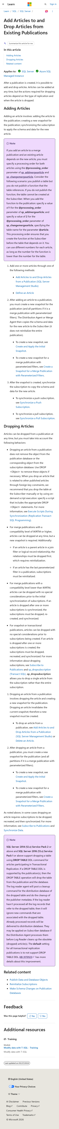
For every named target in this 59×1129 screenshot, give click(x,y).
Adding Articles (13, 55)
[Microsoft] (30, 4)
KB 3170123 (26, 957)
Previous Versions (31, 1101)
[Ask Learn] (47, 11)
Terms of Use (12, 1114)
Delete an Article (25, 740)
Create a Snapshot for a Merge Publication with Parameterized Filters (34, 371)
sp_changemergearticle (19, 176)
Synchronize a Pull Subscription (37, 418)
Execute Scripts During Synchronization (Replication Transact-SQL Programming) (31, 516)
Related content (14, 63)
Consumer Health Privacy (18, 1110)
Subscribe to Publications (36, 825)
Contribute (22, 1105)
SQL (14, 11)
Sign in (53, 4)
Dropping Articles (14, 59)
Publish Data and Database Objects (29, 979)
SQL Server (25, 11)
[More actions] (52, 11)
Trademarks (28, 1114)
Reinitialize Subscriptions (23, 984)
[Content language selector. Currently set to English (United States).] (20, 1079)
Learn (6, 11)
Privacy (34, 1105)
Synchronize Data (13, 830)
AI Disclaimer (12, 1101)
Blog (8, 1105)
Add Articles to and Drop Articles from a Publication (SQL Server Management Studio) (33, 281)
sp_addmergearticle (32, 172)
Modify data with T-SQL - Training (21, 1047)
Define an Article (25, 292)
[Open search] (45, 4)
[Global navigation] (3, 4)
